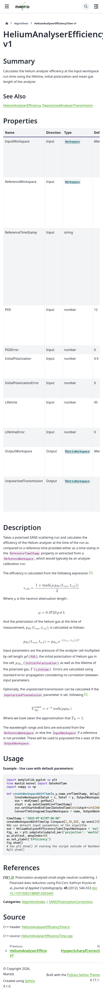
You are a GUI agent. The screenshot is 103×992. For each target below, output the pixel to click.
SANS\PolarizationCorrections (71, 902)
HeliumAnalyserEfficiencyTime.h (46, 927)
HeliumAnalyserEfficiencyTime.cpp (47, 936)
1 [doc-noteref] (90, 572)
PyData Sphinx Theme (83, 975)
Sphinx (30, 981)
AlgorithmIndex (33, 902)
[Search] (86, 6)
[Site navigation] (7, 6)
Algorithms (21, 23)
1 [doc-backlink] (9, 877)
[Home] (6, 23)
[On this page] (96, 6)
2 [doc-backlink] (12, 877)
